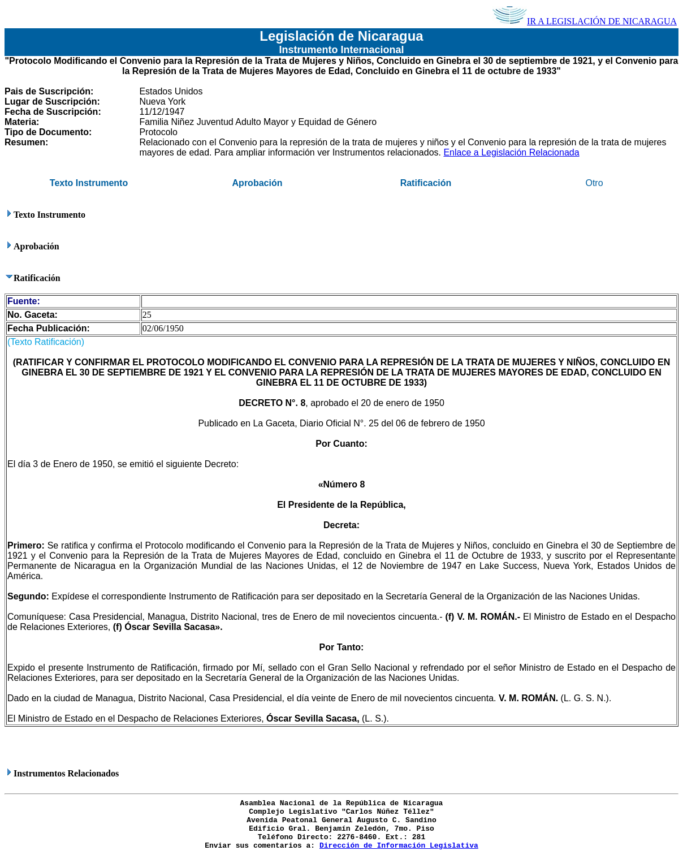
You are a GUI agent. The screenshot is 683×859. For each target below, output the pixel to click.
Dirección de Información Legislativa (398, 845)
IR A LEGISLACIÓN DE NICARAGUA (584, 21)
